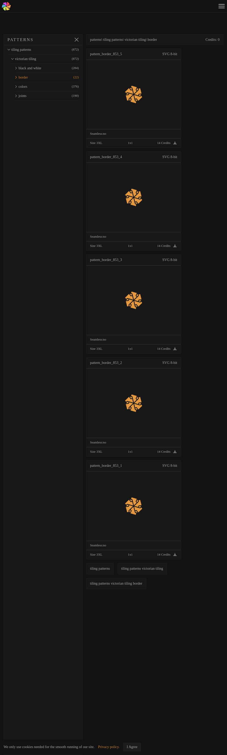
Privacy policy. (109, 747)
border (47, 77)
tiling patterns (43, 49)
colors (47, 86)
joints (47, 95)
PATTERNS (20, 39)
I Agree (132, 747)
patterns (95, 40)
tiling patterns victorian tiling (142, 568)
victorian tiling (45, 58)
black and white (47, 68)
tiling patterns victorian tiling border (116, 583)
